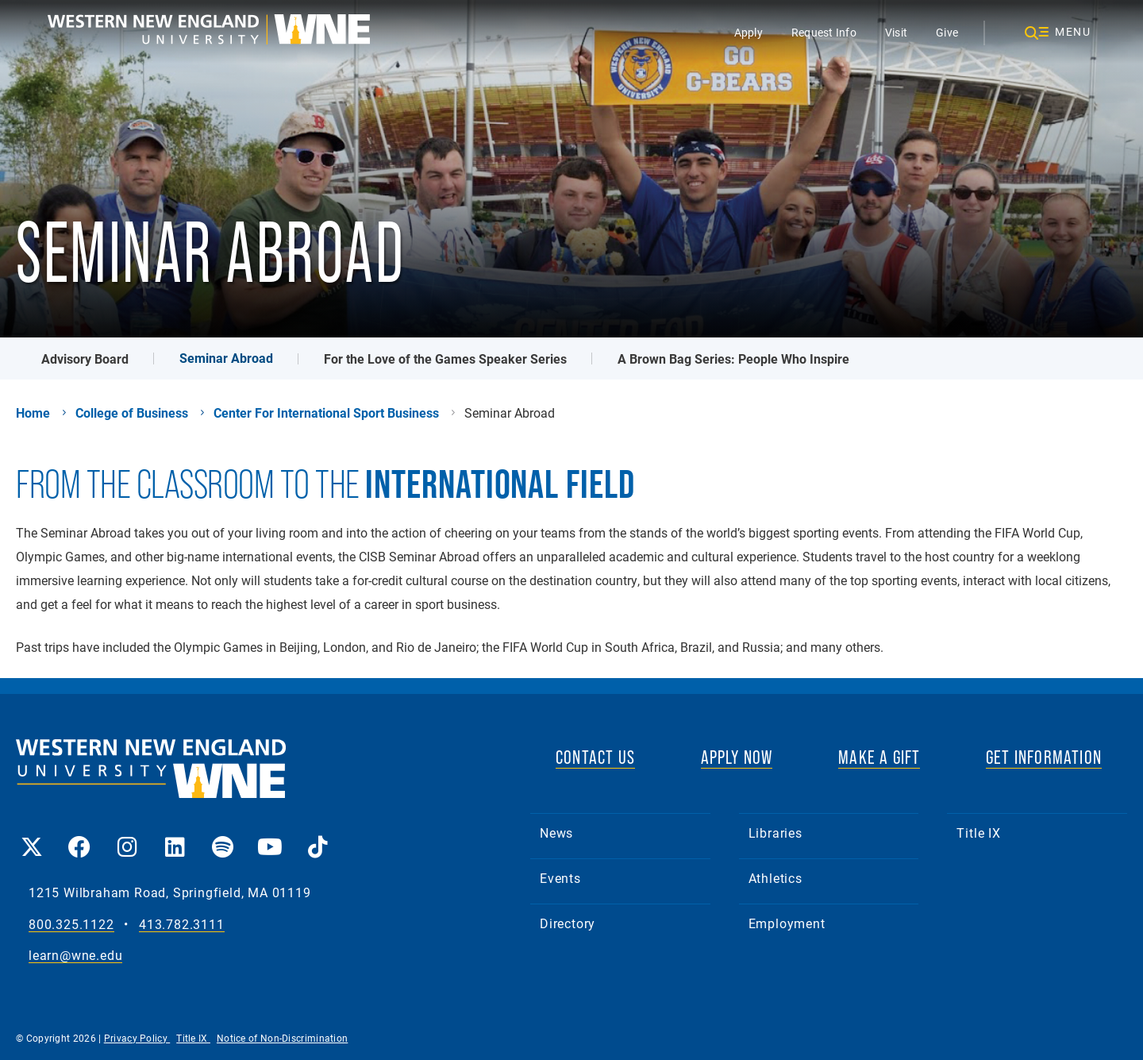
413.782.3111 (182, 924)
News (556, 832)
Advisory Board (85, 358)
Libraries (775, 832)
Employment (787, 923)
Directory (567, 923)
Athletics (775, 877)
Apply (748, 32)
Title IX (978, 832)
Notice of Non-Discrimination (282, 1037)
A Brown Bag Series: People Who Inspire (733, 358)
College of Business (131, 413)
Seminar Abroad (226, 357)
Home (33, 413)
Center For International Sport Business (326, 413)
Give (947, 32)
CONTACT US (595, 757)
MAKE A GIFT (879, 757)
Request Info (823, 32)
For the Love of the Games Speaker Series (445, 358)
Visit (896, 32)
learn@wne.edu (75, 955)
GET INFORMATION (1044, 757)
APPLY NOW (737, 757)
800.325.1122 (71, 924)
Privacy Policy (137, 1037)
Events (560, 877)
